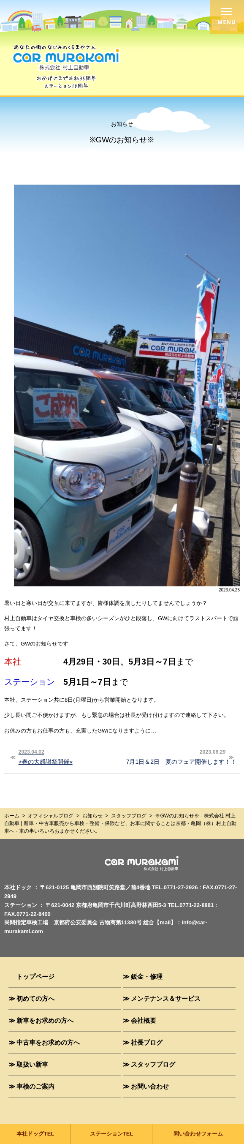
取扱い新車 (32, 1064)
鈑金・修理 (147, 976)
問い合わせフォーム (198, 1133)
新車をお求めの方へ (44, 1020)
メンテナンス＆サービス (166, 998)
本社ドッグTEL (35, 1133)
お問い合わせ (150, 1086)
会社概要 (143, 1020)
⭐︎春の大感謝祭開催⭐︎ (69, 756)
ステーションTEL (111, 1133)
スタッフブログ (128, 816)
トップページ (35, 976)
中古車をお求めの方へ (48, 1042)
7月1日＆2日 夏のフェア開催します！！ (181, 756)
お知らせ (92, 816)
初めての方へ (35, 998)
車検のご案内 (35, 1086)
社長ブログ (147, 1042)
